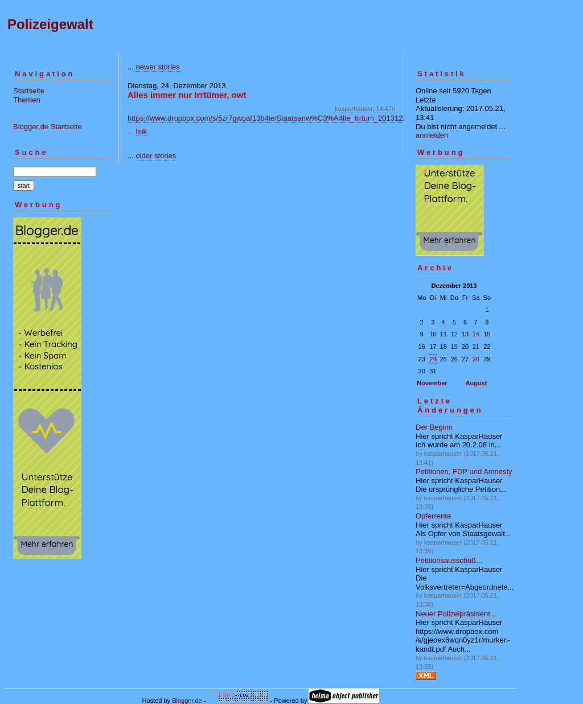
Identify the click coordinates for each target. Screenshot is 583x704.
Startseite (28, 91)
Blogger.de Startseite (47, 126)
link (141, 131)
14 (476, 334)
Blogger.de (187, 700)
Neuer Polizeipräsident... (456, 614)
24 (432, 359)
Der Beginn (434, 427)
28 (476, 359)
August (476, 383)
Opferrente (433, 516)
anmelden (432, 135)
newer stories (157, 67)
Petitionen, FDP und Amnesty (464, 471)
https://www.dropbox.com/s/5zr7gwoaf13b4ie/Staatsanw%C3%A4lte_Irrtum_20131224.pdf (276, 118)
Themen (26, 100)
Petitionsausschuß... (449, 560)
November (432, 383)
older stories (156, 155)
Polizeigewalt (50, 24)
